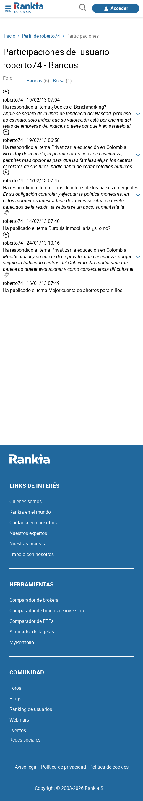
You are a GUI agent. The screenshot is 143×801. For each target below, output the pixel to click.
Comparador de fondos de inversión (46, 610)
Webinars (19, 720)
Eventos (17, 730)
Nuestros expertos (28, 533)
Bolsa (59, 80)
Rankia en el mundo (30, 512)
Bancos (34, 80)
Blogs (15, 698)
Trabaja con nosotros (31, 554)
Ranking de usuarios (30, 709)
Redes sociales (24, 740)
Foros (15, 688)
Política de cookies (109, 767)
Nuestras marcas (27, 543)
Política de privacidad (63, 767)
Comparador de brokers (33, 600)
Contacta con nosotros (33, 522)
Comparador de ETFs (31, 621)
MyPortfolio (21, 642)
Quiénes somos (25, 501)
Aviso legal (26, 767)
